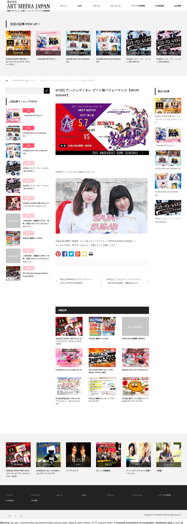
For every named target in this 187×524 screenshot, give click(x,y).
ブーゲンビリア (48, 465)
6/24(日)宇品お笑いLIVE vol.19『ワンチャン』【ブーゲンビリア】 (68, 401)
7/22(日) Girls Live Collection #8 (69, 370)
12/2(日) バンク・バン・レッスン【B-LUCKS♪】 (168, 60)
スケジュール (115, 6)
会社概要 (177, 6)
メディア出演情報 (138, 6)
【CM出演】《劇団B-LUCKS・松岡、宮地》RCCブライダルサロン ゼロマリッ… (36, 224)
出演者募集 (159, 6)
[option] (21, 48)
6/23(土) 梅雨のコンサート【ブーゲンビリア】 (102, 399)
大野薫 (159, 471)
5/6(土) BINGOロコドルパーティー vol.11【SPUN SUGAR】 (77, 281)
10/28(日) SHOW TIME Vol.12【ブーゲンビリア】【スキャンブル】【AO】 (69, 341)
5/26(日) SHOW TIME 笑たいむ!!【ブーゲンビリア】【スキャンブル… (168, 119)
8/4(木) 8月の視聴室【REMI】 (134, 339)
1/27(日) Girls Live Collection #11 (78, 60)
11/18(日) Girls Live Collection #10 (108, 60)
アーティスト (44, 6)
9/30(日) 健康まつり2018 (98, 339)
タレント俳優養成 (103, 471)
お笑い (80, 6)
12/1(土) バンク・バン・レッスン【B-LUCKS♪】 (138, 60)
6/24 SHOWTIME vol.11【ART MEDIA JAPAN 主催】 (101, 371)
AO (108, 53)
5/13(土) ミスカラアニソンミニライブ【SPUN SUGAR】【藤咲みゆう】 (124, 281)
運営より (48, 53)
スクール (96, 6)
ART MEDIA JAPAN (160, 515)
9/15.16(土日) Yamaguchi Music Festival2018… (35, 274)
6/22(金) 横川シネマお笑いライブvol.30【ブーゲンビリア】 (135, 399)
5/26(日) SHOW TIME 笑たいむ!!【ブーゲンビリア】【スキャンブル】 (18, 62)
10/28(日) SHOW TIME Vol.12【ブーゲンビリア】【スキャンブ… (36, 204)
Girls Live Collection (78, 53)
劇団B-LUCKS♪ (139, 53)
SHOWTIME (18, 53)
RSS (21, 516)
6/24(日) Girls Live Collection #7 (135, 370)
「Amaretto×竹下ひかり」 (46, 59)
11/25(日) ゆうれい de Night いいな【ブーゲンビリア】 (48, 472)
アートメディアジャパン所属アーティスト (138, 472)
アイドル (25, 6)
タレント (63, 6)
